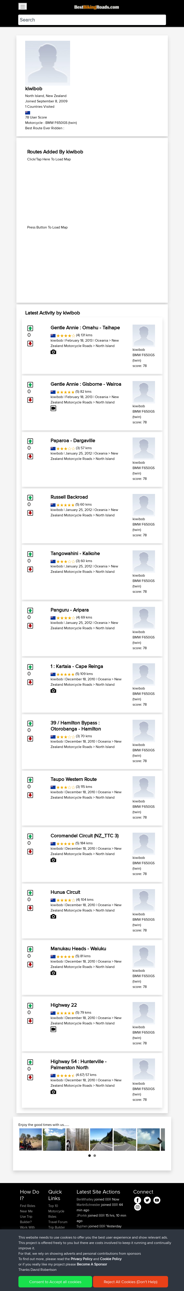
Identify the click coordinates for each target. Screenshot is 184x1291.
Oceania (101, 340)
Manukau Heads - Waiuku (78, 948)
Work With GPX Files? (27, 1230)
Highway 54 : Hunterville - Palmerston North (78, 1064)
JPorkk (82, 1215)
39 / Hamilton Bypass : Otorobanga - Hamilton (76, 725)
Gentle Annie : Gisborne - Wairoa (86, 384)
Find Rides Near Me (27, 1208)
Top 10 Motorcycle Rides (56, 1211)
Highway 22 (64, 1005)
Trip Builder (56, 1227)
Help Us (54, 1243)
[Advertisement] (92, 193)
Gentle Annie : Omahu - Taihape (85, 327)
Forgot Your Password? (28, 1241)
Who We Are (57, 1232)
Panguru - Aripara (70, 609)
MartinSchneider (89, 1204)
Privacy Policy (80, 1281)
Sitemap (62, 1281)
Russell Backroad (69, 496)
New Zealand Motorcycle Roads (85, 343)
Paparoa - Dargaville (73, 440)
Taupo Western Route (74, 779)
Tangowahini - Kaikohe (75, 553)
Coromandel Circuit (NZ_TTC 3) (84, 835)
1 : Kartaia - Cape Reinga (77, 666)
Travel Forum (57, 1222)
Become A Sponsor (27, 1251)
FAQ (23, 1259)
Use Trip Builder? (26, 1219)
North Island (105, 345)
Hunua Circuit (65, 892)
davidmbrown (87, 1231)
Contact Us (56, 1238)
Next (158, 1139)
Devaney (83, 1242)
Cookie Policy (103, 1281)
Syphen (83, 1226)
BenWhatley (85, 1199)
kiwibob (57, 340)
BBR (108, 1199)
